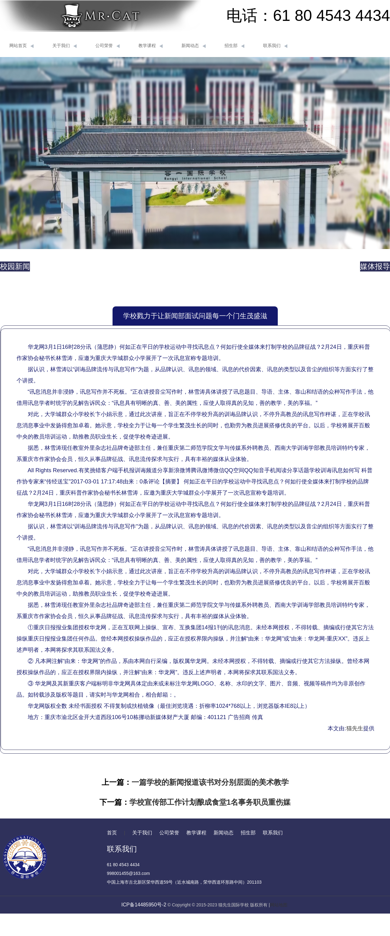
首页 (112, 832)
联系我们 (275, 46)
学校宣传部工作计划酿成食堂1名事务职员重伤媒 (210, 802)
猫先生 (354, 728)
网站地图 (278, 904)
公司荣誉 (107, 46)
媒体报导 (375, 266)
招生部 (234, 46)
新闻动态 (193, 46)
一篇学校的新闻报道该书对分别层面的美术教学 (210, 782)
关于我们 (64, 46)
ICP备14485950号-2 (143, 904)
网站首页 (21, 46)
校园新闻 (15, 266)
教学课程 (150, 46)
